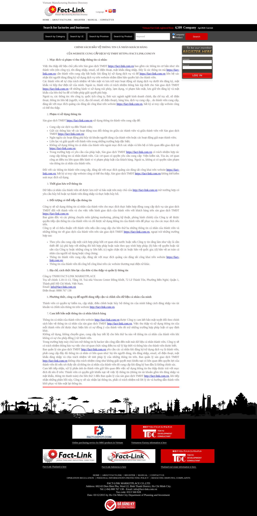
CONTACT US (107, 19)
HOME (46, 19)
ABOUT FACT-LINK (62, 19)
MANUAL (93, 19)
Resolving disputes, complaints (170, 478)
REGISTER (79, 19)
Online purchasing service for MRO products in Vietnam (97, 442)
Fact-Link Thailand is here (54, 466)
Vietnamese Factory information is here (149, 442)
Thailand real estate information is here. (178, 467)
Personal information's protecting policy (123, 478)
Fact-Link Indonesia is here (114, 467)
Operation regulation (80, 478)
